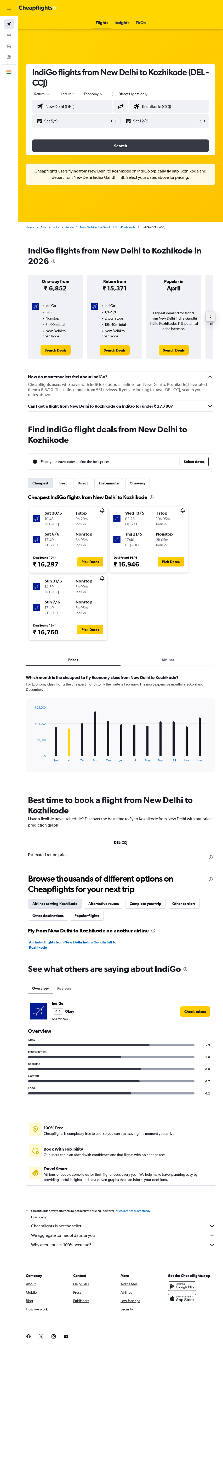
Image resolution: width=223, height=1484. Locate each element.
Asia (43, 227)
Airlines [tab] (168, 660)
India (56, 227)
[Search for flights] (9, 24)
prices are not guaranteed (132, 1211)
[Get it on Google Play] (182, 1286)
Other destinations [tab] (48, 916)
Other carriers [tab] (183, 904)
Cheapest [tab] (40, 483)
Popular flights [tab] (87, 916)
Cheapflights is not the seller (123, 1226)
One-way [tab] (137, 483)
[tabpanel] (120, 728)
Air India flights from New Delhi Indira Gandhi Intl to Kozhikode (72, 944)
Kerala (69, 227)
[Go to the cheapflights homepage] (38, 8)
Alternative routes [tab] (103, 904)
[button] (9, 8)
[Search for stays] (9, 35)
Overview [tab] (40, 988)
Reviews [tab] (64, 988)
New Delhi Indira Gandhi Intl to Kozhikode (107, 227)
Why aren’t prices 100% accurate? (123, 1245)
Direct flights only (133, 94)
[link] (56, 350)
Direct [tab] (83, 483)
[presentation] (53, 261)
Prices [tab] (73, 660)
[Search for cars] (9, 46)
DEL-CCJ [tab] (120, 842)
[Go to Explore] (9, 57)
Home (30, 227)
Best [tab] (63, 483)
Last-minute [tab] (109, 483)
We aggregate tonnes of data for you (123, 1235)
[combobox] (94, 93)
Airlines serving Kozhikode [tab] (54, 904)
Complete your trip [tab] (145, 904)
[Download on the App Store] (182, 1298)
